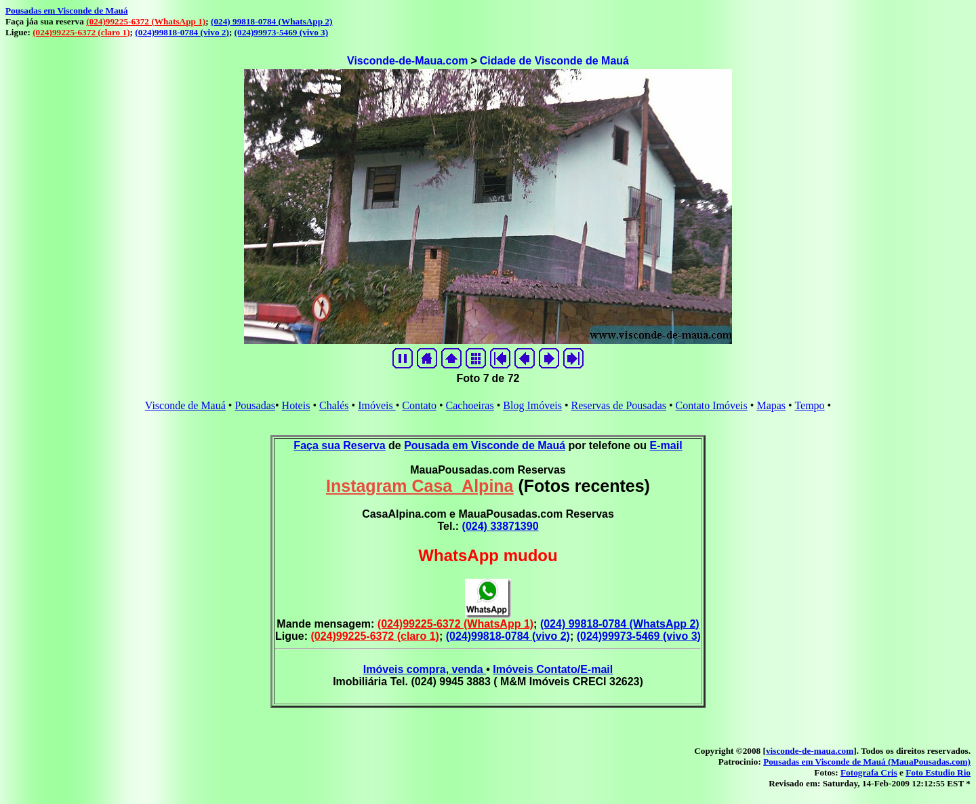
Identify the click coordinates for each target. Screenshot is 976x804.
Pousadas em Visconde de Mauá (66, 10)
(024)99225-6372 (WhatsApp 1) (145, 21)
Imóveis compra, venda (424, 669)
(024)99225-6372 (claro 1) (81, 32)
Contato (419, 405)
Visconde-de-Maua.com (407, 60)
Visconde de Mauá (185, 405)
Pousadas (255, 405)
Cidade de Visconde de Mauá (554, 60)
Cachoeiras (470, 405)
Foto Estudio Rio (938, 772)
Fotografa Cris (868, 772)
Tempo (809, 405)
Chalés (334, 405)
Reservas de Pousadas (618, 405)
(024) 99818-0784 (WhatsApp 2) (271, 21)
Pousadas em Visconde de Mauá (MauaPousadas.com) (867, 762)
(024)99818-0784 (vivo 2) (182, 32)
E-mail (666, 445)
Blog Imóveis (532, 405)
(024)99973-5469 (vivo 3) (282, 32)
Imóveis (377, 405)
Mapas (771, 405)
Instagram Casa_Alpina (420, 485)
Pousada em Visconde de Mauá (484, 445)
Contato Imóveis (712, 405)
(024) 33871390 (500, 526)
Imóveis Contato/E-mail (553, 669)
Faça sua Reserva (339, 445)
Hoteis (296, 405)
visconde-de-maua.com (809, 751)
